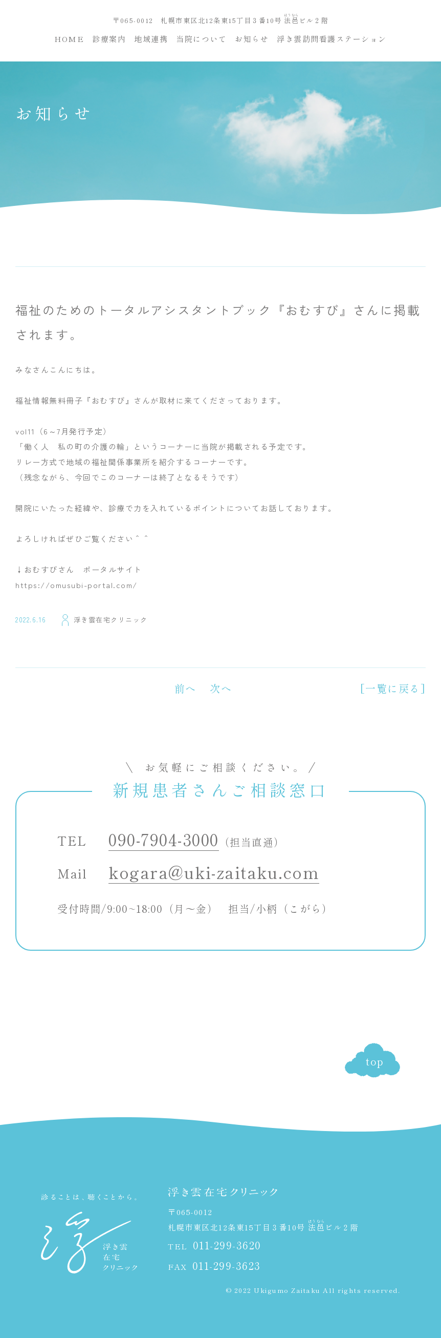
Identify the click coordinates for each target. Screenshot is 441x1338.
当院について (201, 38)
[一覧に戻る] (393, 688)
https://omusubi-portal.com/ (76, 584)
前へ (185, 688)
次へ (221, 688)
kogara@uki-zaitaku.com (213, 872)
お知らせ (252, 38)
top (375, 1061)
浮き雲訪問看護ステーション (332, 38)
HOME (69, 38)
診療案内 (109, 38)
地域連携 (151, 38)
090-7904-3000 (163, 839)
